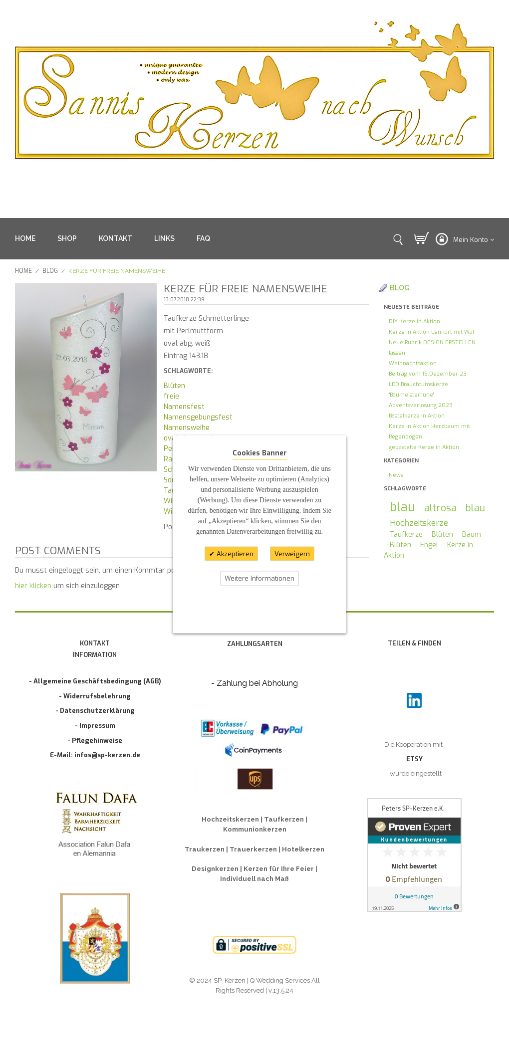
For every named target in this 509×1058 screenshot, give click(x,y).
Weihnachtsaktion (413, 363)
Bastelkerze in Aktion (417, 416)
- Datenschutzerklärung (95, 710)
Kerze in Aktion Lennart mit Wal (431, 332)
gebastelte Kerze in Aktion (424, 447)
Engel (429, 545)
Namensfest (184, 407)
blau (402, 507)
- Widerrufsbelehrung (95, 696)
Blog (50, 271)
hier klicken (33, 586)
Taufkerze (406, 534)
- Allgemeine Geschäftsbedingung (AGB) (95, 681)
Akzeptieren (234, 553)
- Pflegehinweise (94, 740)
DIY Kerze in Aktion (414, 321)
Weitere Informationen (259, 578)
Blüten (174, 386)
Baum (471, 534)
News (396, 475)
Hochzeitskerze (419, 522)
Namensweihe (187, 427)
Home (23, 271)
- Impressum (95, 725)
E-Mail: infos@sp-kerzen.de (95, 755)
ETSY (414, 759)
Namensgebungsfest (198, 417)
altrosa (440, 507)
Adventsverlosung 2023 (421, 405)
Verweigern (292, 553)
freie (171, 396)
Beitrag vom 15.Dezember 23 (428, 374)
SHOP (67, 238)
